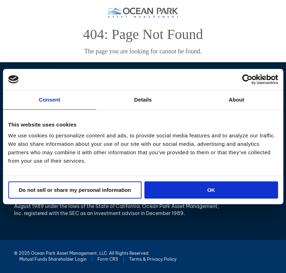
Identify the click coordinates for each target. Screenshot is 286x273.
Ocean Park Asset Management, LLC (143, 12)
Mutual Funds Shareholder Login (53, 259)
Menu (275, 12)
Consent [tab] (49, 100)
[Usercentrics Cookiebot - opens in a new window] (247, 79)
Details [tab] (143, 100)
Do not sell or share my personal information (75, 190)
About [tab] (236, 100)
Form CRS (107, 259)
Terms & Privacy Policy (153, 259)
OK (211, 190)
